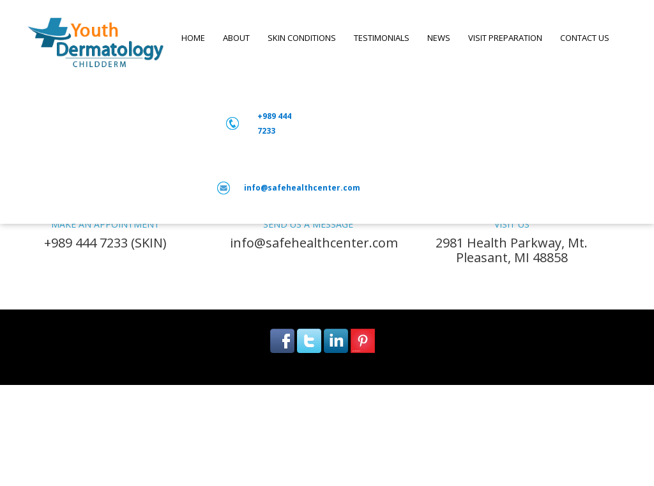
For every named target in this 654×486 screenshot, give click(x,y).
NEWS (438, 37)
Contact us (584, 37)
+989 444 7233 (274, 123)
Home (193, 37)
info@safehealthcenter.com (302, 187)
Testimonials (381, 37)
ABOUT (236, 37)
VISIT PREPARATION (505, 37)
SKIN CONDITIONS (302, 37)
